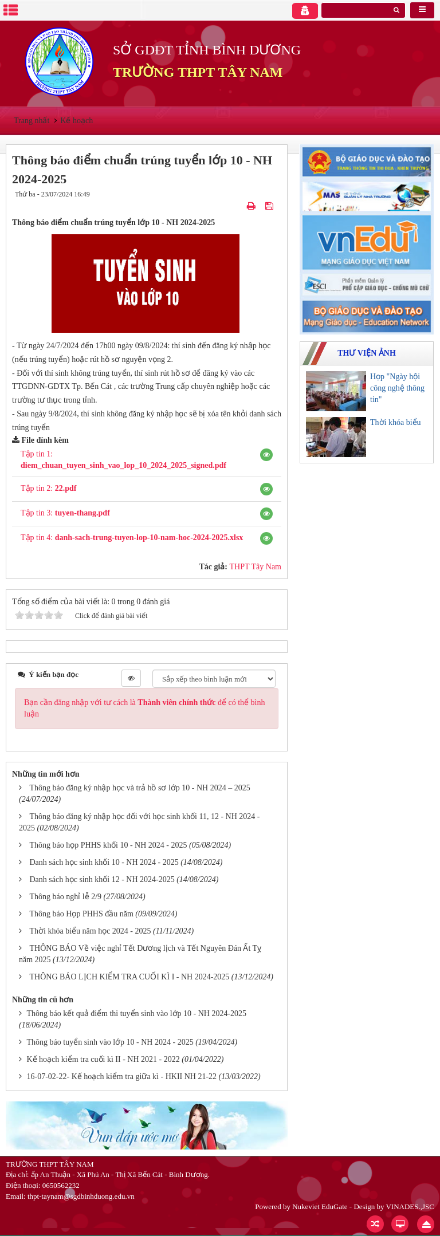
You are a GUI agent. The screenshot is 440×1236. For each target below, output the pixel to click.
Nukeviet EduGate (319, 1206)
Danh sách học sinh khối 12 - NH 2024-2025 (102, 879)
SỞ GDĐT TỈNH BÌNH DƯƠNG (207, 49)
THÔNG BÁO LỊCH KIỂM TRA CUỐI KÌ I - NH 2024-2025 (130, 977)
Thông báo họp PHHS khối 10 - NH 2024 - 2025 (108, 845)
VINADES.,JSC (410, 1206)
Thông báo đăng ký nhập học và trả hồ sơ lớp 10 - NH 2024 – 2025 (140, 788)
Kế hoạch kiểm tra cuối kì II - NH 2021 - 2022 (103, 1059)
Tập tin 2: (48, 488)
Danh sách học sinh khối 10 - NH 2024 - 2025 (104, 862)
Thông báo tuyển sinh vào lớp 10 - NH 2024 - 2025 (110, 1042)
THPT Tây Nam (255, 566)
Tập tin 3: (65, 513)
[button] (266, 455)
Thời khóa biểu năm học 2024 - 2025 (90, 931)
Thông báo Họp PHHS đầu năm (81, 914)
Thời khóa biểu (395, 422)
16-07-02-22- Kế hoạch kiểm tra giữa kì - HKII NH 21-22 (122, 1076)
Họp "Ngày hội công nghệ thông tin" (397, 388)
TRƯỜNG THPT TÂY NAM (197, 72)
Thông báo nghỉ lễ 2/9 (66, 896)
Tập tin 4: (132, 537)
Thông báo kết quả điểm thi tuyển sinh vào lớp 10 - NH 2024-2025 (137, 1013)
